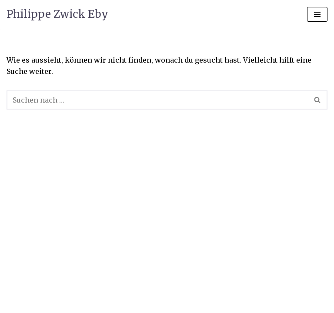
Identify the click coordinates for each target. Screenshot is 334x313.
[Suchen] (157, 100)
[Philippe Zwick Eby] (57, 14)
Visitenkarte (29, 303)
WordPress (207, 285)
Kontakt (109, 303)
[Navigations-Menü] (317, 14)
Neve (116, 285)
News (73, 303)
